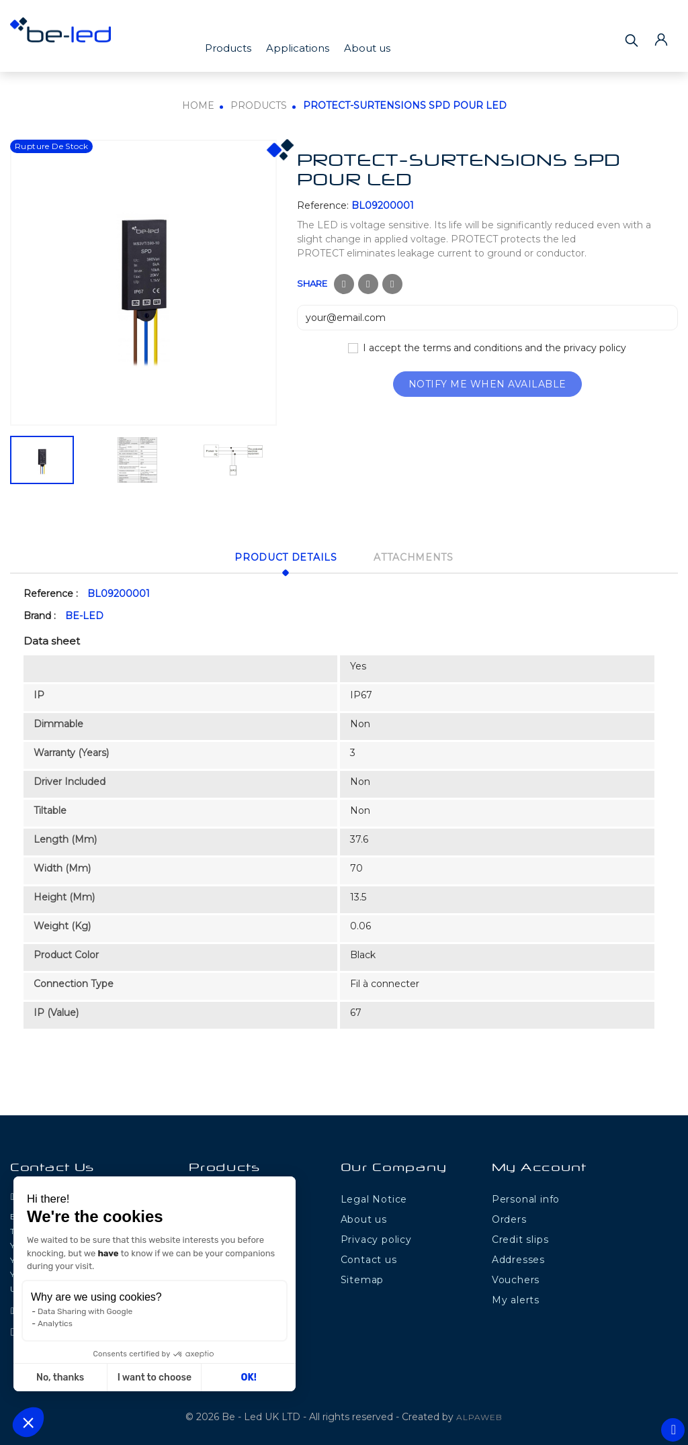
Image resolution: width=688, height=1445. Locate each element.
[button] (28, 1422)
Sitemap (362, 1278)
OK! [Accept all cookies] (249, 1377)
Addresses (518, 1258)
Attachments (420, 556)
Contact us (369, 1258)
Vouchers (516, 1278)
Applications (297, 48)
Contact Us (52, 1166)
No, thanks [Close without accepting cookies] (60, 1377)
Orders (509, 1217)
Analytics (55, 1323)
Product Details (279, 556)
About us (367, 48)
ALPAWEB (479, 1414)
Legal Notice (374, 1197)
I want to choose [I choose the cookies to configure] (154, 1377)
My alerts (516, 1298)
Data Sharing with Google (85, 1311)
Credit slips (520, 1237)
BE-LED (84, 613)
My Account (539, 1166)
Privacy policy (376, 1237)
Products (228, 48)
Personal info (526, 1197)
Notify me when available (487, 384)
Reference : (51, 591)
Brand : (40, 613)
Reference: (323, 205)
